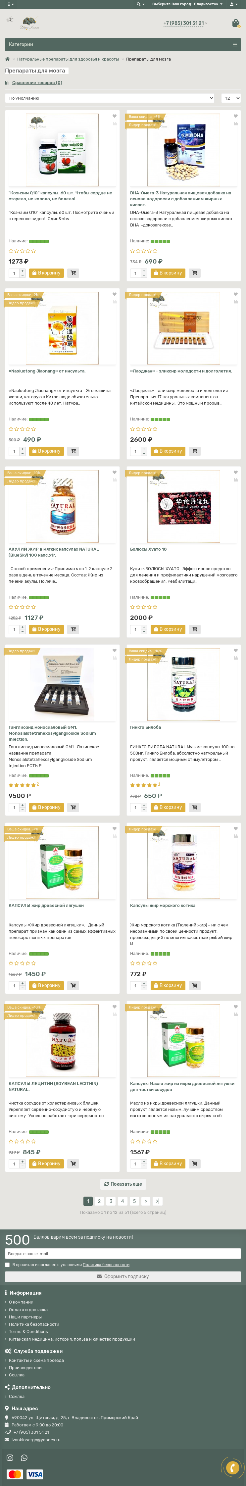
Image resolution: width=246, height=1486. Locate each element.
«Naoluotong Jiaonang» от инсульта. (47, 371)
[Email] (123, 1253)
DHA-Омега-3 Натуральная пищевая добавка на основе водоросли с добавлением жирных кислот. (180, 198)
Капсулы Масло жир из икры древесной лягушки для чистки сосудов (182, 1086)
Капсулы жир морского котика (162, 905)
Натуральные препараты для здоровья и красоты (68, 59)
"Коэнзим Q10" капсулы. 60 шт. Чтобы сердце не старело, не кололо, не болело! (60, 195)
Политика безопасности (34, 1324)
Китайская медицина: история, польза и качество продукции (72, 1339)
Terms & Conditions (28, 1331)
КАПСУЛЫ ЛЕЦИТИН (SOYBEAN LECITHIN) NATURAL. (53, 1086)
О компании (21, 1302)
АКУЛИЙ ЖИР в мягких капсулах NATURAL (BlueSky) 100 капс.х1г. (54, 552)
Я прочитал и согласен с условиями (67, 1265)
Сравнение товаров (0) (33, 82)
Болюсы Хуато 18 (148, 549)
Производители (25, 1367)
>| (157, 1201)
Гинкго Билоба (145, 727)
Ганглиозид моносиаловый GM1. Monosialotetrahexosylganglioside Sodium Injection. (52, 733)
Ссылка (17, 1374)
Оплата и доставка (28, 1309)
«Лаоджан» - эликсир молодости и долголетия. (181, 371)
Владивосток (206, 4)
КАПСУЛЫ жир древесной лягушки (46, 905)
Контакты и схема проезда (36, 1360)
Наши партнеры (25, 1316)
